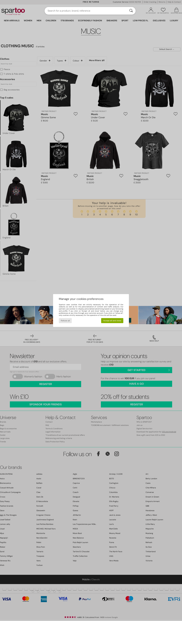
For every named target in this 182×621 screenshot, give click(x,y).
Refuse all (65, 320)
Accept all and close (112, 320)
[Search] (131, 11)
